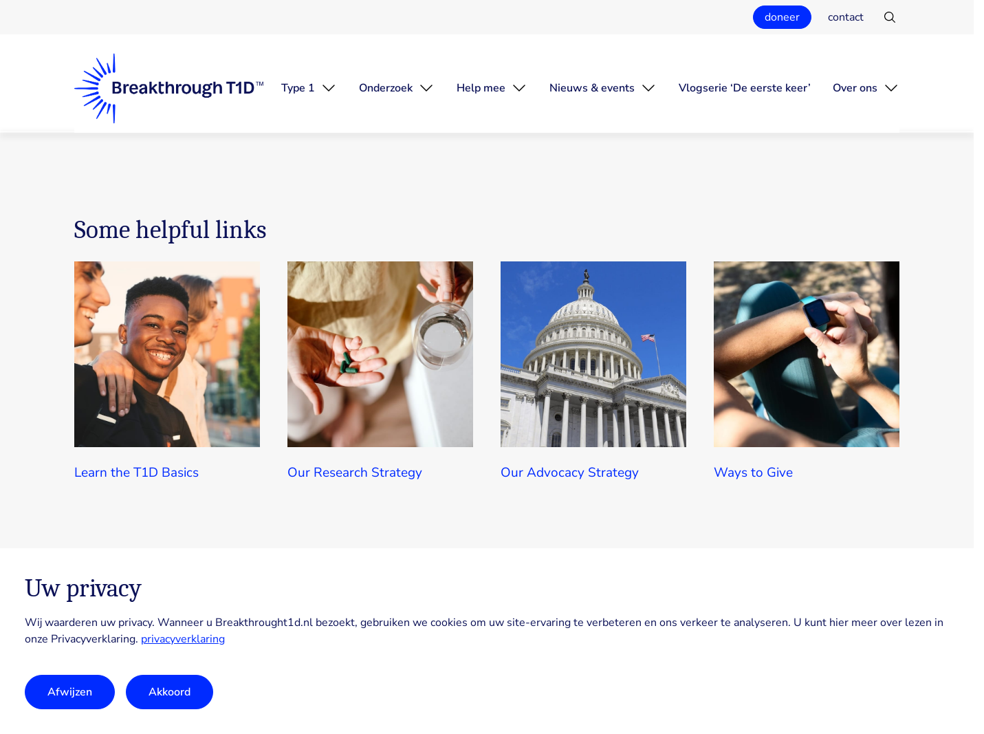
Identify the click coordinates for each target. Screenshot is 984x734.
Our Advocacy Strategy (570, 473)
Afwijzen (69, 692)
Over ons (855, 88)
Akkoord (169, 692)
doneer (782, 17)
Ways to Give (753, 473)
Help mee (481, 88)
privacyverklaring (183, 639)
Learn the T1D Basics (136, 473)
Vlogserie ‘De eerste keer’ (745, 88)
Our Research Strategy (354, 473)
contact (846, 17)
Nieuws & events (592, 88)
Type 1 (298, 88)
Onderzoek (386, 88)
